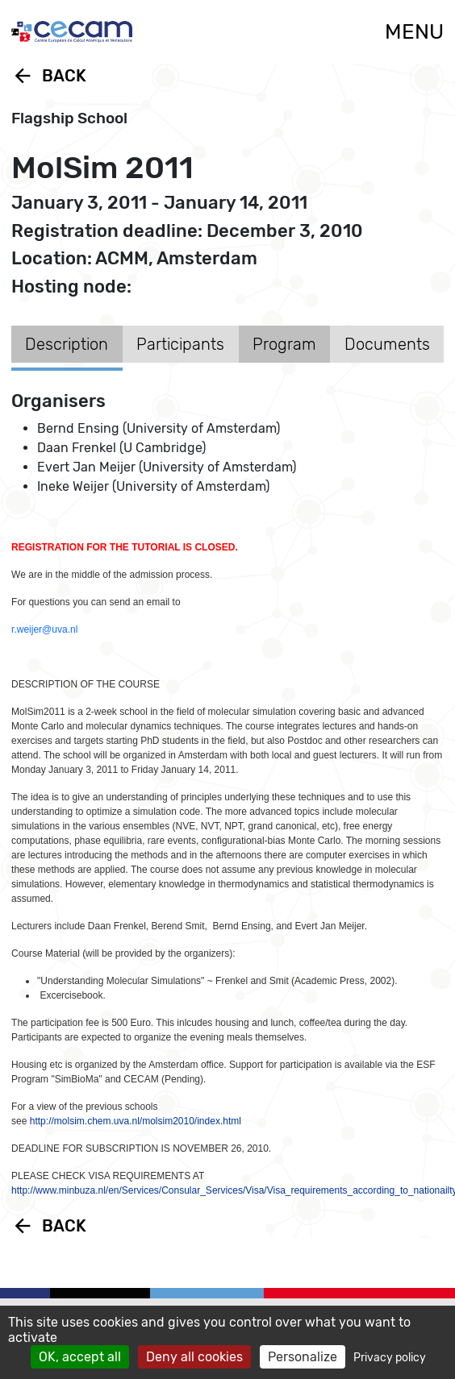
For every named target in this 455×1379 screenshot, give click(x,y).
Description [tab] (66, 344)
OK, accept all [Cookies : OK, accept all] (80, 1356)
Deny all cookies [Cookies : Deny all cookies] (194, 1356)
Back (48, 75)
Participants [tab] (180, 344)
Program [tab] (284, 344)
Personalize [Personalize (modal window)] (302, 1356)
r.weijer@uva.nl (44, 629)
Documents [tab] (387, 344)
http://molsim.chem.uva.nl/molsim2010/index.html (135, 1121)
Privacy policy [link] (389, 1357)
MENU (414, 31)
